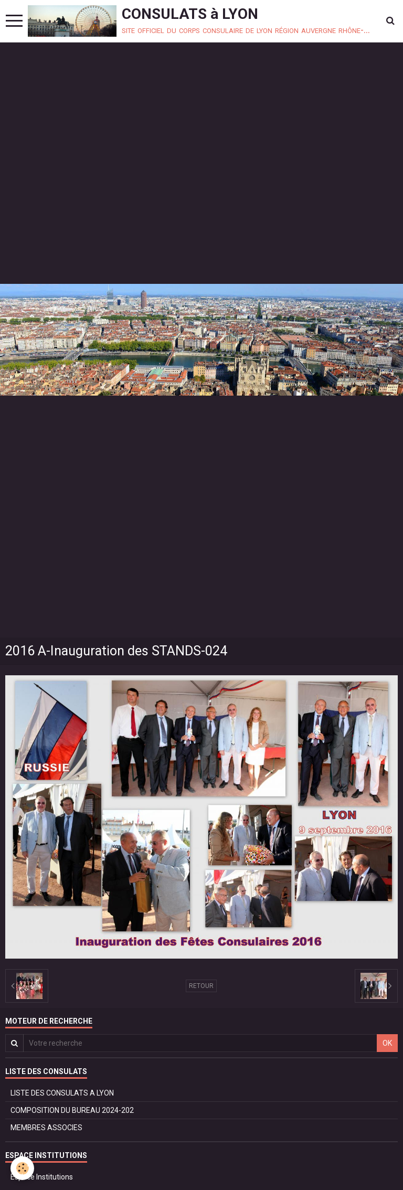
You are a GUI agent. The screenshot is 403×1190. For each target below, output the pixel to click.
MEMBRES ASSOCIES (46, 1127)
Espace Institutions (41, 1177)
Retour (201, 986)
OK (387, 1043)
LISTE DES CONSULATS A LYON (62, 1093)
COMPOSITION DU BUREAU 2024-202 (72, 1110)
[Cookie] (22, 1168)
